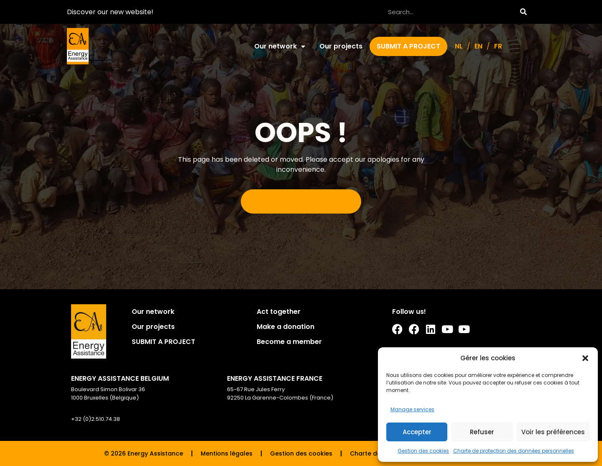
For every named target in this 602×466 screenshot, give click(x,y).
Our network (279, 46)
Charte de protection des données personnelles (513, 450)
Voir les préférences (553, 432)
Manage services (412, 409)
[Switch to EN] (478, 46)
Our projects (340, 46)
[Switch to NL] (459, 46)
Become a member (289, 341)
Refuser (482, 432)
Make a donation (285, 326)
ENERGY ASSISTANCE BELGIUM (120, 378)
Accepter (417, 432)
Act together (279, 311)
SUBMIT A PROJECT (408, 46)
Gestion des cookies (423, 450)
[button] (585, 358)
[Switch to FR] (498, 46)
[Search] (523, 12)
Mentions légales (227, 453)
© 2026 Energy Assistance (143, 453)
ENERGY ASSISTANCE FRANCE (274, 378)
